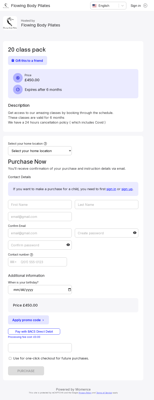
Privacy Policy (85, 393)
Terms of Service (104, 393)
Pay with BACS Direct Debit (34, 331)
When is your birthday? (23, 282)
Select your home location (25, 143)
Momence (83, 389)
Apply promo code (28, 320)
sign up (127, 189)
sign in (111, 189)
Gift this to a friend (27, 61)
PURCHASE (26, 371)
